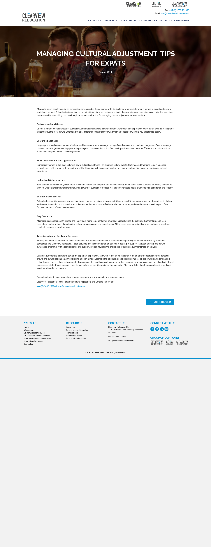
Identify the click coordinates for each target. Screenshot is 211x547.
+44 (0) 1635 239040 (179, 10)
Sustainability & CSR (150, 21)
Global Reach (128, 21)
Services (110, 21)
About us (95, 21)
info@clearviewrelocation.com (175, 13)
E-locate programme (177, 21)
